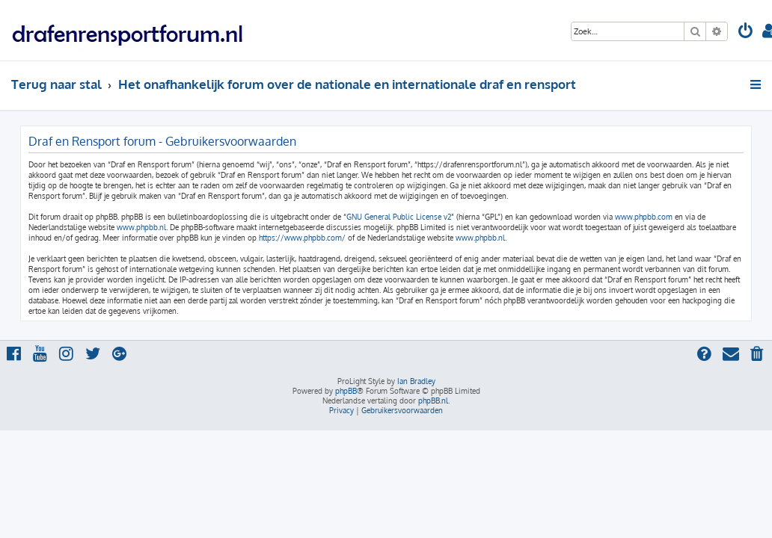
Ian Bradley (416, 381)
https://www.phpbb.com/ (302, 237)
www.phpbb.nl (141, 227)
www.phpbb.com (644, 216)
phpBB (346, 390)
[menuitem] (745, 32)
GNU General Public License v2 (398, 216)
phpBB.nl (433, 400)
